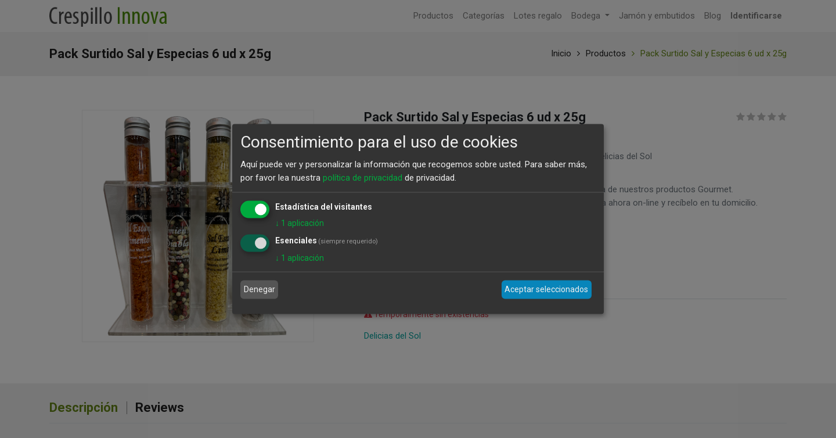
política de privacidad (362, 177)
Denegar (259, 289)
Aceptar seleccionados (546, 289)
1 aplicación (299, 223)
